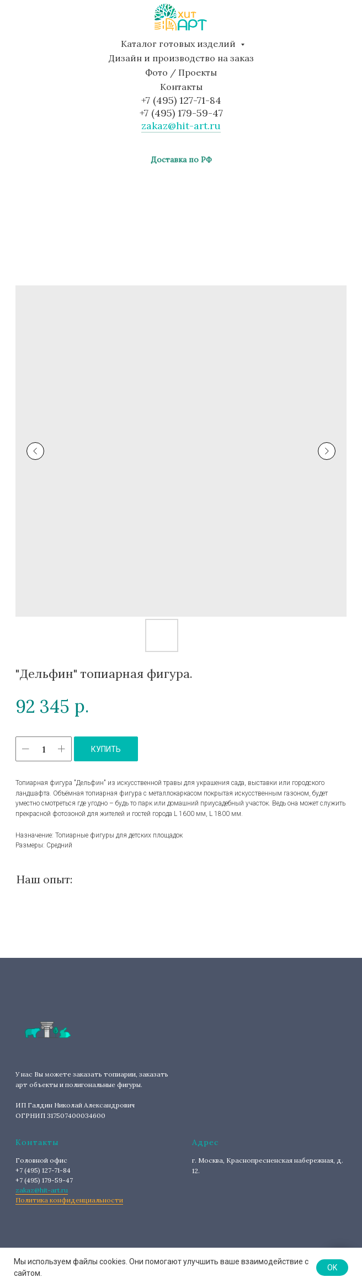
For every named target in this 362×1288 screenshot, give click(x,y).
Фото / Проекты (181, 72)
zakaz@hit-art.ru (181, 125)
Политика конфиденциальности (69, 1200)
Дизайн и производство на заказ (181, 57)
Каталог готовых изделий (179, 43)
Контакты (181, 86)
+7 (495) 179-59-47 (181, 113)
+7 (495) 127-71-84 (181, 100)
